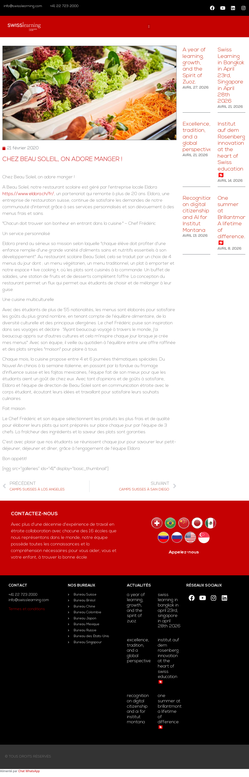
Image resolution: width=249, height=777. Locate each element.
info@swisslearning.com (23, 6)
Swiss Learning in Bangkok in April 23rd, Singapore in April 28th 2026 (231, 75)
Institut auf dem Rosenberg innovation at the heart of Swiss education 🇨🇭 (231, 149)
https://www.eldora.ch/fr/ (28, 194)
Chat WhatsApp (29, 771)
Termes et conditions (27, 609)
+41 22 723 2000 (64, 6)
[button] (149, 26)
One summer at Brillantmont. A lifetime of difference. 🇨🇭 (170, 712)
